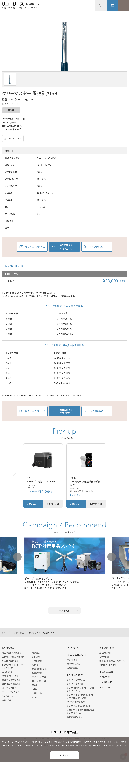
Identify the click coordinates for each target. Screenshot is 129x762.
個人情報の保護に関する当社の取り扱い (94, 745)
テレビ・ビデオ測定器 (10, 692)
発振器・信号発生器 (10, 675)
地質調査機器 (38, 693)
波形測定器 (7, 671)
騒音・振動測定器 (39, 668)
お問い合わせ (112, 5)
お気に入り (104, 687)
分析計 (35, 689)
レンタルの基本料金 (75, 683)
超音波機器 (37, 673)
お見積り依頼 (96, 246)
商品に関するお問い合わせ (66, 246)
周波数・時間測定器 (10, 660)
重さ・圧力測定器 (39, 677)
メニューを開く (123, 5)
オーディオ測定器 (9, 688)
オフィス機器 (72, 659)
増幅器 (35, 664)
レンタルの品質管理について (78, 705)
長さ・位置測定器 (39, 681)
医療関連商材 (73, 668)
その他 (35, 697)
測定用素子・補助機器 (11, 684)
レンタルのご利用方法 (76, 679)
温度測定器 (37, 660)
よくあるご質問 (106, 671)
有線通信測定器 (9, 700)
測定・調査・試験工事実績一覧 (111, 660)
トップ (4, 632)
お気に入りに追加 (14, 138)
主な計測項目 (105, 652)
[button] (114, 476)
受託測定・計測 (106, 647)
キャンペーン (73, 647)
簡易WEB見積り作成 (35, 246)
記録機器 (36, 656)
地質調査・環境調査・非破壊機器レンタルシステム (80, 711)
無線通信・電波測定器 (11, 680)
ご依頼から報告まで (107, 664)
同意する (64, 755)
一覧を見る (64, 610)
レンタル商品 (18, 632)
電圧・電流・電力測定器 (11, 652)
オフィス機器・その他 (77, 655)
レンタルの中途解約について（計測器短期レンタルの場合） (80, 696)
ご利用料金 (104, 656)
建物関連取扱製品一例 (76, 717)
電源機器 (36, 652)
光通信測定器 (8, 696)
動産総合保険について (76, 701)
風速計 (11, 110)
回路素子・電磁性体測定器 (13, 656)
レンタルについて (75, 674)
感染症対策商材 (74, 664)
